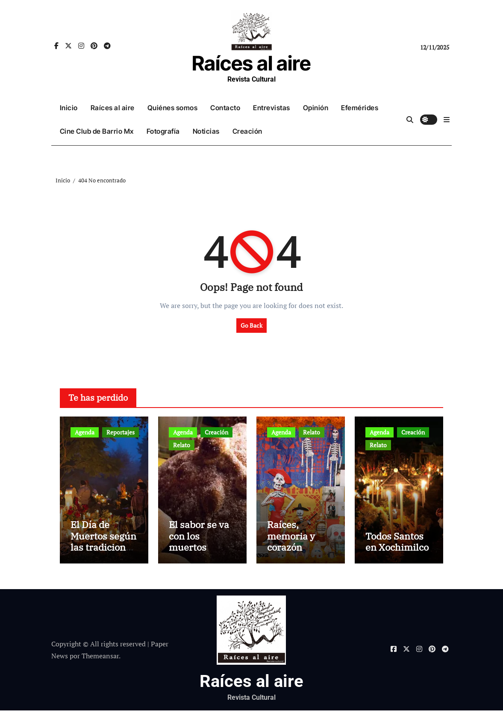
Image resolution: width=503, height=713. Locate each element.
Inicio (69, 107)
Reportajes (120, 432)
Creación (247, 131)
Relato (181, 445)
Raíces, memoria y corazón (291, 538)
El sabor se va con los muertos (199, 538)
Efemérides (359, 107)
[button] (447, 120)
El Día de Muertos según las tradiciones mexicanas (103, 544)
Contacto (225, 107)
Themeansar (100, 658)
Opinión (316, 107)
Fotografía (163, 131)
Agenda (84, 432)
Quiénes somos (172, 107)
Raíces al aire (251, 63)
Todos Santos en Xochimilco (397, 543)
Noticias (206, 131)
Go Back (251, 325)
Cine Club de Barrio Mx (97, 131)
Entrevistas (271, 107)
